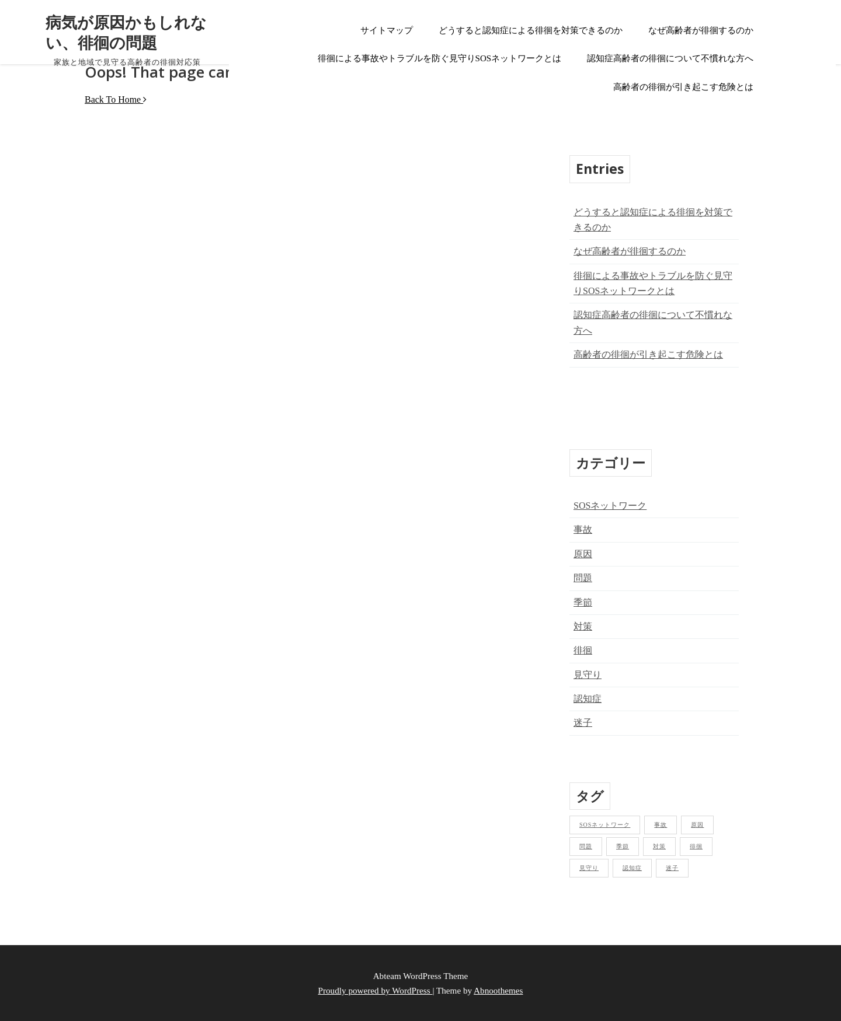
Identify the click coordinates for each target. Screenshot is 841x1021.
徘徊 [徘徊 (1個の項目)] (696, 846)
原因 (583, 554)
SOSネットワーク (610, 505)
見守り (588, 675)
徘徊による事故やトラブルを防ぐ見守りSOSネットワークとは (440, 58)
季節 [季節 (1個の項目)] (622, 846)
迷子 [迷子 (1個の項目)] (672, 868)
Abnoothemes (498, 990)
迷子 (583, 723)
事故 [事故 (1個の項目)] (660, 824)
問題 (583, 578)
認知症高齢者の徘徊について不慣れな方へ (670, 58)
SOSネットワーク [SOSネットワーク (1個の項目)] (604, 824)
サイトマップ (386, 30)
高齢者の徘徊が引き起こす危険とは (683, 87)
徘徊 (583, 650)
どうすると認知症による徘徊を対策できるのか (531, 30)
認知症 (588, 699)
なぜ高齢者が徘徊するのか (700, 30)
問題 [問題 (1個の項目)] (585, 846)
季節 (583, 602)
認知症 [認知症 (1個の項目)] (632, 868)
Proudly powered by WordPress (375, 990)
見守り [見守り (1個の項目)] (589, 868)
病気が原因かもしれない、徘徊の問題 (126, 32)
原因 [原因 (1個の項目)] (697, 824)
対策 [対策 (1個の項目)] (659, 846)
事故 (583, 529)
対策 (583, 626)
